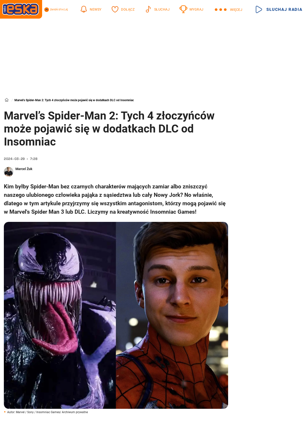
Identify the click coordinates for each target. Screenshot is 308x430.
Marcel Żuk (23, 169)
